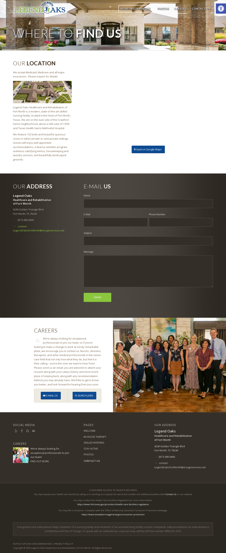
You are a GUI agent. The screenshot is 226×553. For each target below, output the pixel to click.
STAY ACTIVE (91, 448)
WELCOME (90, 430)
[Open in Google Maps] (148, 149)
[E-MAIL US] (51, 395)
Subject (88, 233)
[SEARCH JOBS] (84, 395)
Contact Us (170, 494)
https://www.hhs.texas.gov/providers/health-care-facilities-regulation (113, 504)
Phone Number (157, 214)
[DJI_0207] (42, 92)
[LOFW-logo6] (40, 8)
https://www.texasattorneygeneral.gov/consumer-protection (113, 514)
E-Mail (87, 214)
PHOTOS (89, 454)
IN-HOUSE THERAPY (95, 436)
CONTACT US (92, 461)
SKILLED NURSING (94, 442)
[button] (221, 9)
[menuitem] (135, 8)
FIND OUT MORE (39, 461)
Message (89, 251)
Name (87, 195)
